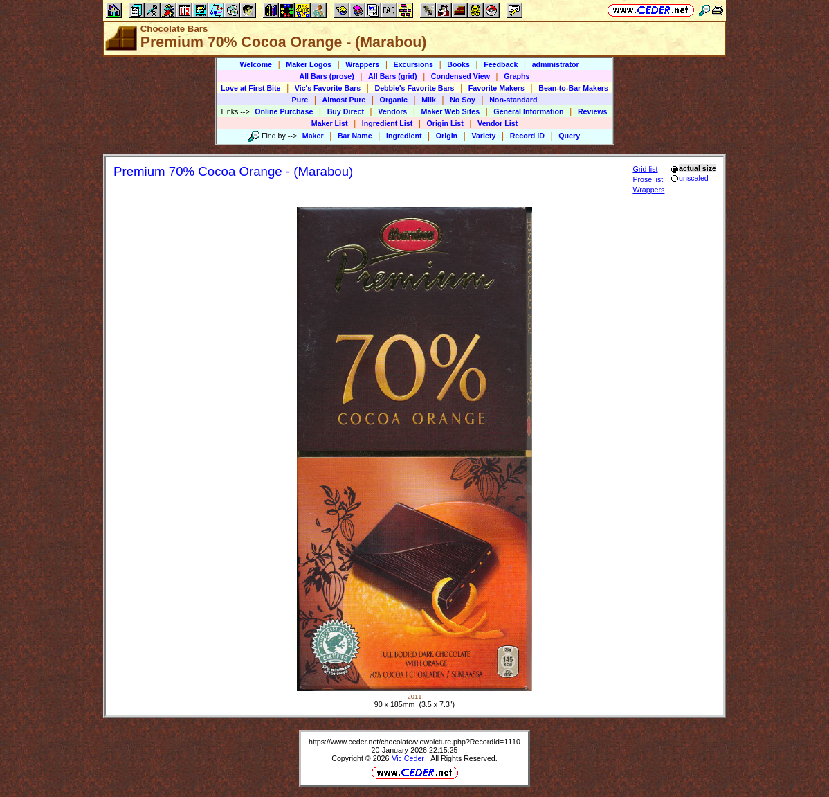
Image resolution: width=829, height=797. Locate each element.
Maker (313, 136)
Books (458, 64)
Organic (394, 100)
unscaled (690, 178)
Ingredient (404, 136)
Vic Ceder (408, 758)
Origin (446, 136)
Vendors (392, 111)
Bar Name (355, 136)
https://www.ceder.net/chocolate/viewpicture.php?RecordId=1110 (414, 741)
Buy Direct (345, 111)
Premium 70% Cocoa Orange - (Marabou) (233, 171)
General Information (528, 111)
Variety (483, 136)
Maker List (329, 123)
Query (569, 136)
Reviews (593, 111)
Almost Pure (344, 100)
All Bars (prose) (326, 76)
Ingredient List (387, 123)
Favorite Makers (496, 88)
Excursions (413, 64)
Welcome (255, 64)
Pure (300, 100)
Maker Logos (308, 64)
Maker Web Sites (450, 111)
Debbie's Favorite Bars (414, 88)
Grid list (644, 169)
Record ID (527, 136)
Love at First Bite (250, 88)
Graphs (516, 76)
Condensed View (460, 76)
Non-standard (513, 100)
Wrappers (362, 64)
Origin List (445, 123)
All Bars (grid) (392, 76)
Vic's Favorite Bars (328, 88)
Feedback (501, 64)
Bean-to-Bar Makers (573, 88)
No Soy (462, 100)
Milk (428, 100)
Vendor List (497, 123)
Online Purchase (284, 111)
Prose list (647, 179)
